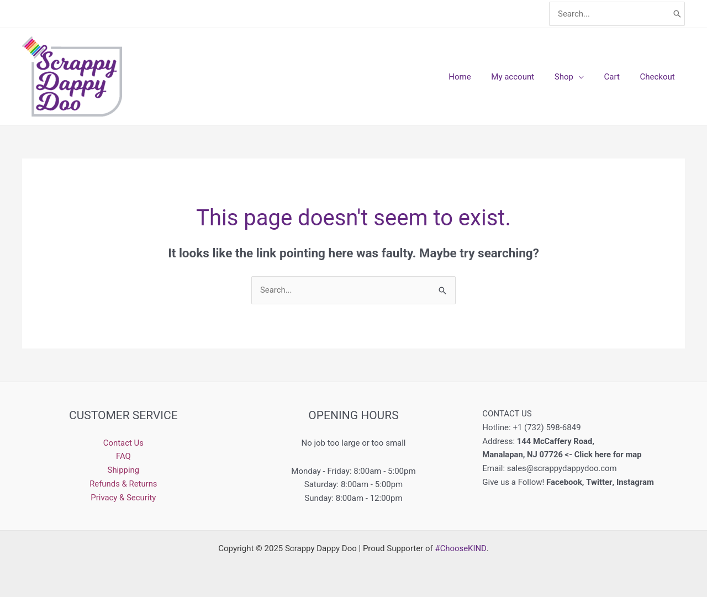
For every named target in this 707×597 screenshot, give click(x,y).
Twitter (600, 482)
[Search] (677, 14)
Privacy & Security (123, 498)
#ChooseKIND (460, 548)
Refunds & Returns (123, 484)
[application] (588, 76)
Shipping (123, 470)
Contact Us (123, 443)
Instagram (636, 482)
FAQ (123, 456)
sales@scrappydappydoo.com (562, 468)
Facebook (564, 482)
